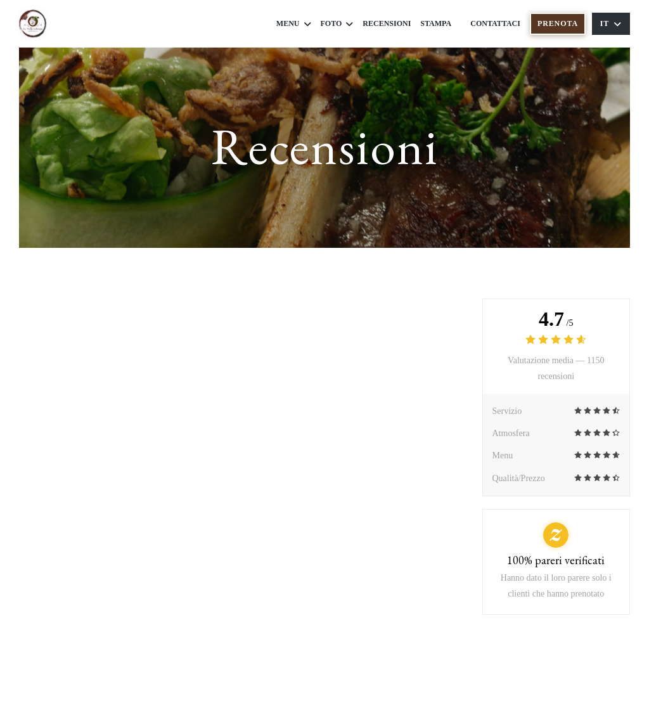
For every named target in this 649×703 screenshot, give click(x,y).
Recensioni (387, 23)
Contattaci (495, 23)
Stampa (435, 23)
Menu (293, 24)
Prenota (557, 23)
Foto (337, 24)
